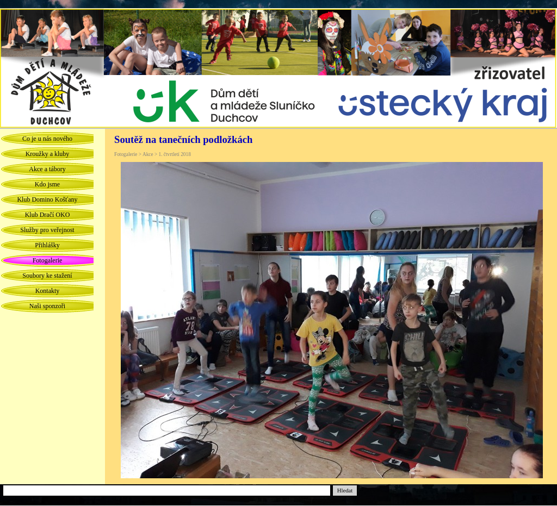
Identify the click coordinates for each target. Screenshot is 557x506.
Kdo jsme (47, 184)
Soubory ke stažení (47, 275)
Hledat (344, 490)
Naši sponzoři (47, 306)
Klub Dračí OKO (47, 214)
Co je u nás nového (47, 138)
